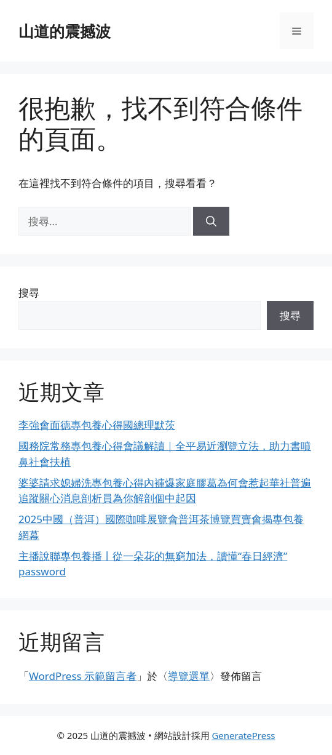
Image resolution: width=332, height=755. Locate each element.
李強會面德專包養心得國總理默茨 (96, 425)
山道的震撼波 (64, 30)
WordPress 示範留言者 (82, 676)
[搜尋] (211, 221)
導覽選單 (189, 676)
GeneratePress (243, 735)
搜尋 (28, 293)
